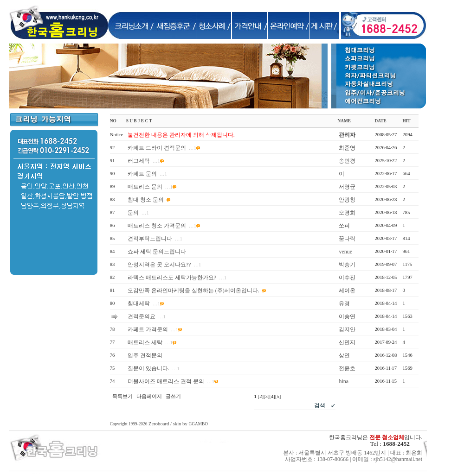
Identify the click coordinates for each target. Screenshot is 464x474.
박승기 (347, 264)
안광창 (347, 199)
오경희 (347, 212)
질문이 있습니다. (148, 368)
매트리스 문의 (145, 186)
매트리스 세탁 (145, 342)
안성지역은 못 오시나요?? (159, 264)
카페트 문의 (142, 174)
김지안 (347, 329)
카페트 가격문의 (148, 329)
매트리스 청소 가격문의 (157, 225)
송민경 (347, 161)
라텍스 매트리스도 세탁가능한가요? (172, 277)
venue (345, 251)
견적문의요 (141, 316)
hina (343, 381)
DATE (380, 121)
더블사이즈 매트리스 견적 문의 (166, 381)
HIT (406, 121)
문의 (133, 212)
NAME (344, 121)
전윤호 (347, 368)
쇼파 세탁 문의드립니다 (157, 251)
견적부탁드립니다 (150, 238)
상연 (344, 355)
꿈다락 (347, 238)
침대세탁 (139, 303)
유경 (344, 303)
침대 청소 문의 (146, 199)
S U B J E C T (139, 121)
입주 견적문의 (145, 355)
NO (113, 121)
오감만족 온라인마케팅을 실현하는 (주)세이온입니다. (193, 290)
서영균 (347, 186)
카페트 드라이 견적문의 (157, 148)
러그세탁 (139, 161)
